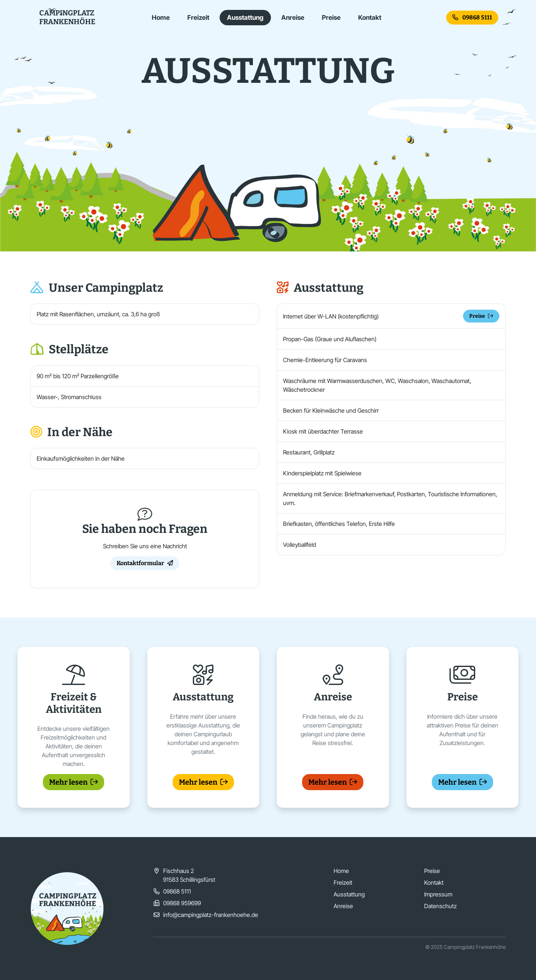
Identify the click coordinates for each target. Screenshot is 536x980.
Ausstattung (245, 17)
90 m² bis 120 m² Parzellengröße (78, 376)
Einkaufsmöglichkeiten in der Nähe (81, 458)
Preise (331, 17)
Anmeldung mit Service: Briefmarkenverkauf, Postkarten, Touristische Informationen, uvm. (390, 498)
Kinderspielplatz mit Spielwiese (322, 473)
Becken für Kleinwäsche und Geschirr (331, 410)
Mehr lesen (73, 782)
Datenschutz (440, 906)
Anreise (292, 17)
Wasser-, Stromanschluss (69, 397)
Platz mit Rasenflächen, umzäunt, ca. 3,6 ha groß (98, 314)
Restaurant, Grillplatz (309, 452)
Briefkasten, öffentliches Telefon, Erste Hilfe (339, 523)
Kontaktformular (145, 563)
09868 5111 (472, 17)
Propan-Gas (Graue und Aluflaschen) (330, 339)
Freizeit (198, 17)
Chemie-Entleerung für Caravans (325, 360)
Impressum (438, 894)
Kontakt (369, 17)
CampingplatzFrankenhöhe (67, 17)
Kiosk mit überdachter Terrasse (323, 431)
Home (161, 17)
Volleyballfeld (299, 544)
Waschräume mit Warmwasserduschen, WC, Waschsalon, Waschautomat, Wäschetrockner (377, 385)
